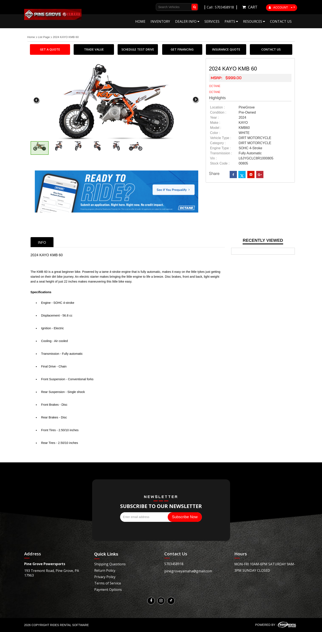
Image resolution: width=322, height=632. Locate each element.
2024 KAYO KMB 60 (66, 37)
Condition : (218, 112)
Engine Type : (220, 148)
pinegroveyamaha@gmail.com (188, 571)
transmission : (221, 153)
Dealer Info (187, 21)
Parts (231, 21)
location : (217, 107)
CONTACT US (271, 49)
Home (140, 21)
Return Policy (104, 570)
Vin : (213, 158)
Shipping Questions (110, 564)
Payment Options (108, 589)
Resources (254, 21)
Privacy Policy (104, 577)
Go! (194, 7)
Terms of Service (107, 583)
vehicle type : (220, 138)
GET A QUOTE (50, 49)
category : (218, 143)
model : (215, 127)
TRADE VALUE (94, 49)
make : (215, 122)
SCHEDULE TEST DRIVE (137, 49)
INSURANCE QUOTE (226, 49)
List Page (44, 37)
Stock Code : (220, 163)
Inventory (160, 21)
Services (211, 21)
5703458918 (173, 564)
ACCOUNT (280, 7)
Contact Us (281, 21)
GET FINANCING (182, 49)
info (42, 242)
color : (215, 133)
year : (214, 117)
